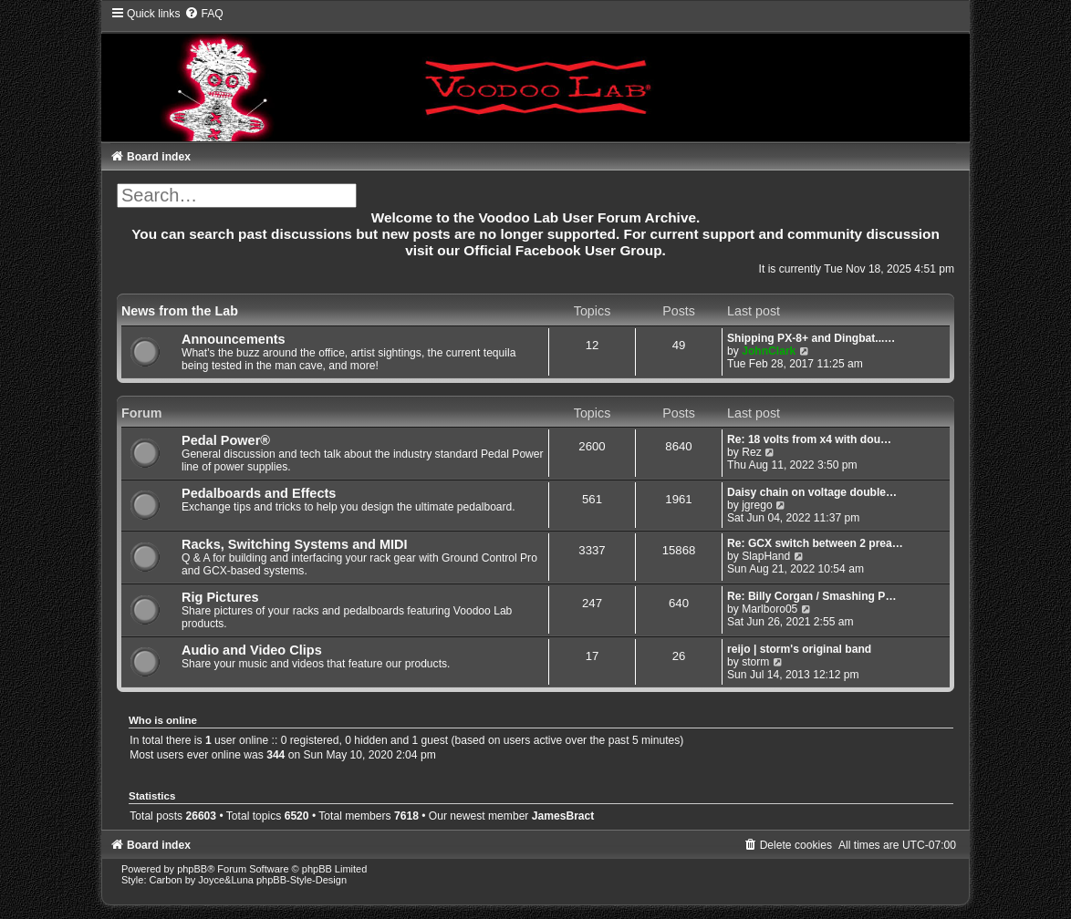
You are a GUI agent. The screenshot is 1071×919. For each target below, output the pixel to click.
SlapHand (766, 556)
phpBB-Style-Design (301, 879)
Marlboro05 (769, 609)
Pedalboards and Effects (259, 493)
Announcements (234, 339)
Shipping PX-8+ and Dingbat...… (811, 338)
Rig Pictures (220, 597)
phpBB (192, 868)
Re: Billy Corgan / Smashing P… (811, 596)
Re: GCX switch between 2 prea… (815, 543)
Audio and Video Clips (252, 650)
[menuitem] (203, 13)
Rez (752, 452)
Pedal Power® (226, 440)
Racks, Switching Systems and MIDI (295, 544)
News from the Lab (179, 311)
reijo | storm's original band (799, 649)
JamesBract (563, 816)
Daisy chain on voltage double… (812, 492)
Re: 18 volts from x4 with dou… (809, 439)
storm (755, 662)
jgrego (757, 505)
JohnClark (768, 351)
